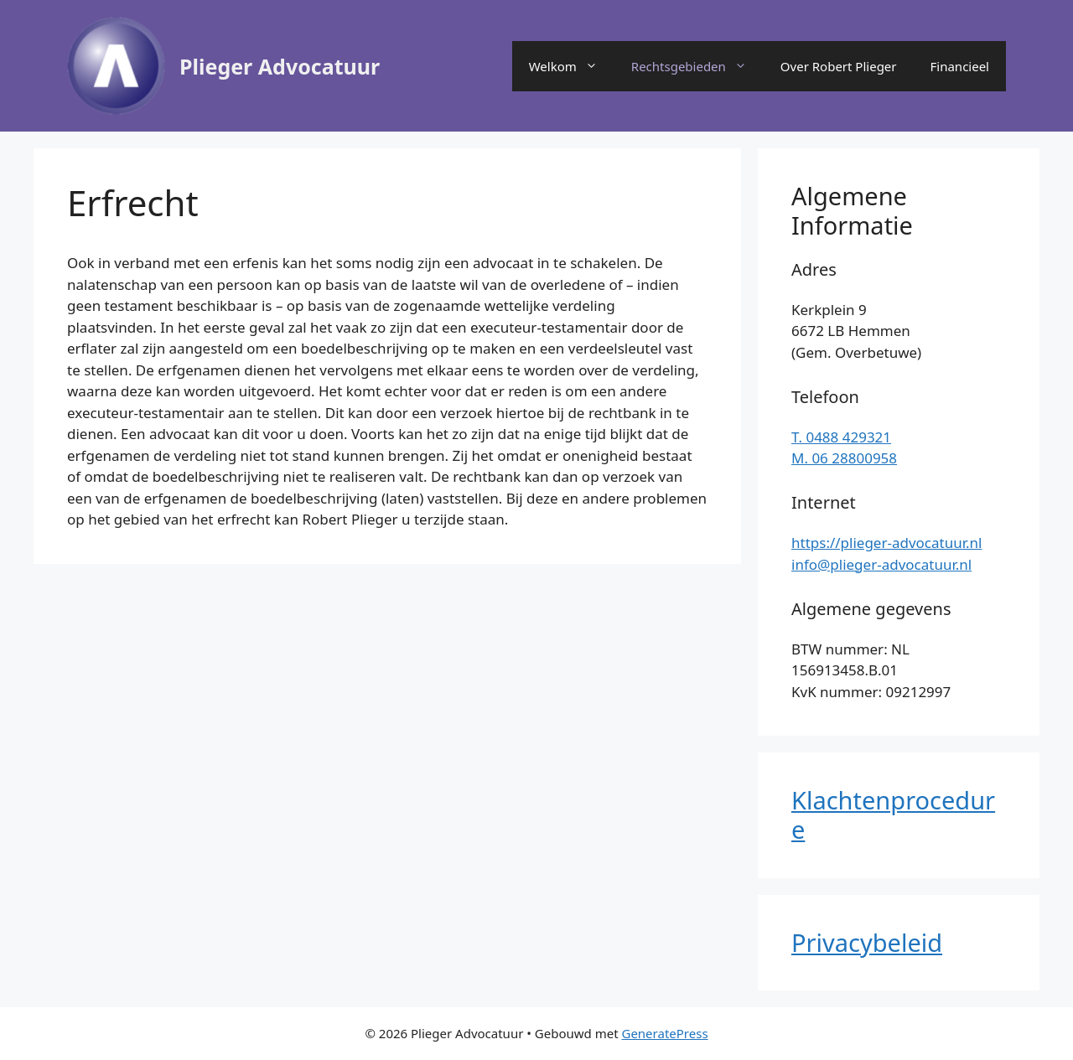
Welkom (571, 66)
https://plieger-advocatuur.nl (886, 542)
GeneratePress (664, 1033)
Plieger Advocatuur (279, 66)
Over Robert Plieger (838, 66)
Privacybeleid (866, 942)
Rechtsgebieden (697, 66)
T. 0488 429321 (841, 437)
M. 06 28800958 (844, 458)
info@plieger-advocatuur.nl (881, 564)
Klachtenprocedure (893, 814)
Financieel (959, 66)
